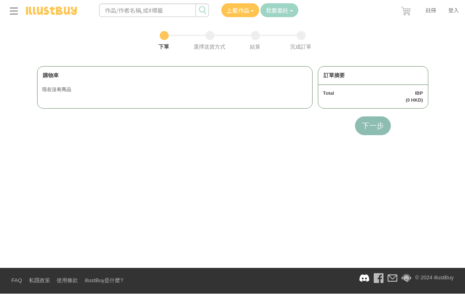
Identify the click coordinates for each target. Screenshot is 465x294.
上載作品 (240, 10)
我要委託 (279, 10)
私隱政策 (39, 280)
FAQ (16, 280)
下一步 (373, 126)
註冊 (430, 10)
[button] (406, 9)
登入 (453, 10)
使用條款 (67, 280)
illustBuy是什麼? (104, 280)
